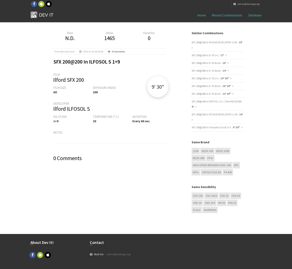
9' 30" (158, 86)
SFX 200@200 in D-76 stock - (209, 63)
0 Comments (118, 51)
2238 (196, 151)
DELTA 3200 (222, 151)
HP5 (236, 165)
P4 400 (228, 172)
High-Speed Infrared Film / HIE (212, 165)
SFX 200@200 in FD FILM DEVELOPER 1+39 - (217, 114)
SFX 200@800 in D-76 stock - (211, 86)
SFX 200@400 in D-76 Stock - (209, 70)
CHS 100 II (211, 196)
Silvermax (210, 210)
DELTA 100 (207, 151)
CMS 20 (197, 203)
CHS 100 (198, 196)
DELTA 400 (198, 158)
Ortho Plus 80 (211, 172)
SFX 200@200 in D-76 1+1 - (208, 55)
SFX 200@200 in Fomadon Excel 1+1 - (216, 127)
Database (255, 15)
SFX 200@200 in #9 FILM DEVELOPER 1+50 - (217, 42)
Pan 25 (232, 203)
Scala (197, 210)
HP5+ (196, 172)
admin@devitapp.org (246, 3)
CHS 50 (236, 196)
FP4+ (210, 158)
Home (201, 15)
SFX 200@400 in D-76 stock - (211, 94)
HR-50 (221, 203)
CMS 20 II (210, 203)
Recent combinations (227, 15)
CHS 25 (224, 196)
